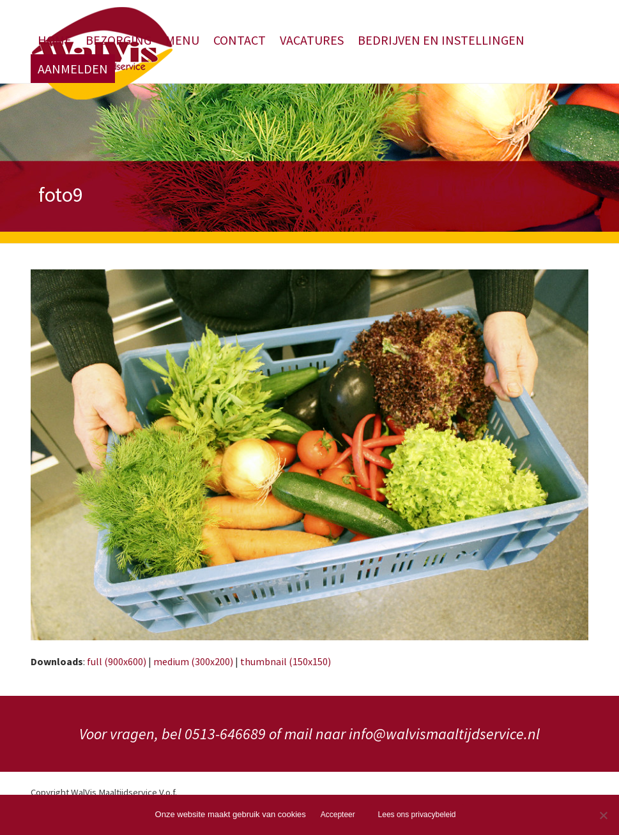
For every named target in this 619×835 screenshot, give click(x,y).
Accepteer (338, 814)
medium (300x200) (193, 661)
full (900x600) (116, 661)
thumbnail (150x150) (285, 661)
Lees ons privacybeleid (417, 814)
